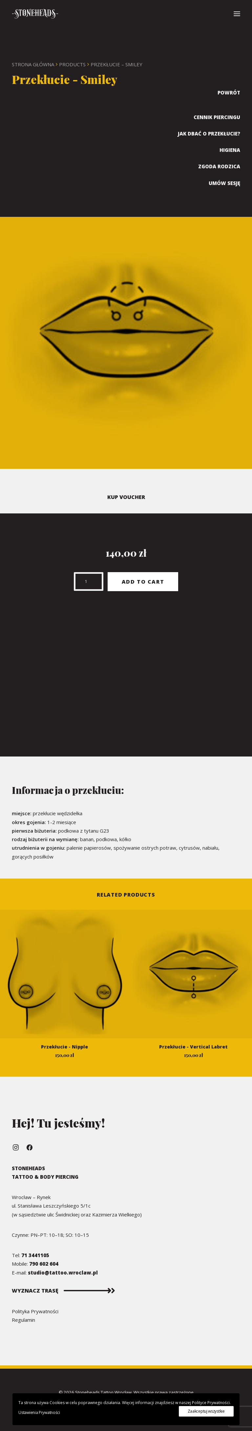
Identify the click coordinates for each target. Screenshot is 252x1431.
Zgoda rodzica (219, 166)
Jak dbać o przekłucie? (209, 133)
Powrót (229, 92)
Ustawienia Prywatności (39, 1412)
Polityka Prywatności (35, 1311)
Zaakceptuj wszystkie (206, 1411)
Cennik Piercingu (217, 117)
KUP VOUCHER (126, 497)
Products (72, 64)
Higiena (230, 150)
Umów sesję (224, 183)
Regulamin (23, 1320)
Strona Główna (33, 64)
